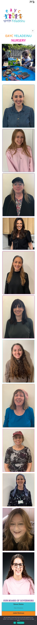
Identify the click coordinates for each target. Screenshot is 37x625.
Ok (14, 622)
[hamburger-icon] (32, 30)
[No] (35, 620)
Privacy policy (21, 622)
